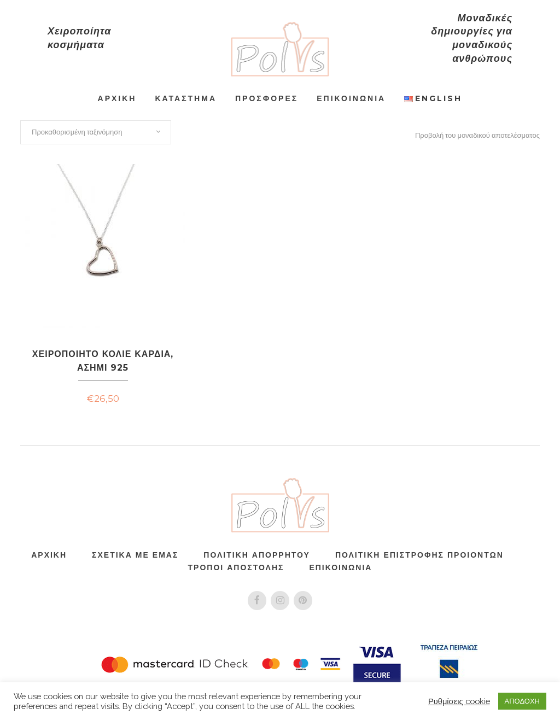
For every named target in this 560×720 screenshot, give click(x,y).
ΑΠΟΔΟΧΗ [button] (522, 701)
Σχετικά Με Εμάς (135, 554)
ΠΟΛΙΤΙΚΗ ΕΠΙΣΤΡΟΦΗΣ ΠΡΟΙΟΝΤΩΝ (419, 554)
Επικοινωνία (340, 567)
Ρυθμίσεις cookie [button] (459, 701)
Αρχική (49, 554)
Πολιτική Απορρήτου (256, 554)
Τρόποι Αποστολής (236, 567)
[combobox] (95, 132)
